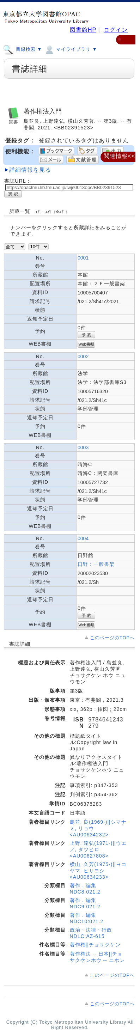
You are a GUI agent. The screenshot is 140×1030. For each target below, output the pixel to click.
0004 (83, 538)
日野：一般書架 (96, 564)
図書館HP (83, 30)
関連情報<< (119, 156)
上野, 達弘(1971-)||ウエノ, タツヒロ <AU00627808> (98, 849)
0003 (83, 447)
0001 (83, 258)
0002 (83, 356)
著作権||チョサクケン (95, 944)
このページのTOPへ (112, 637)
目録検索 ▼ (22, 49)
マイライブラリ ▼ (70, 49)
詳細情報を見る (30, 170)
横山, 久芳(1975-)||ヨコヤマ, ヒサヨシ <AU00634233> (98, 870)
